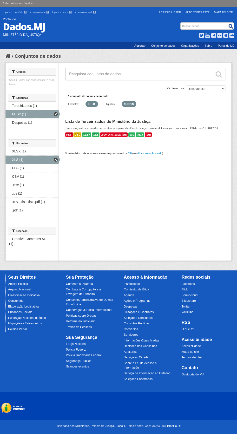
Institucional (132, 284)
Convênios (131, 329)
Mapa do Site (223, 12)
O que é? (188, 329)
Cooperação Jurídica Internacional (89, 310)
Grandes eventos (77, 366)
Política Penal (17, 329)
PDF (69, 134)
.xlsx (140, 134)
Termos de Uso (192, 357)
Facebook (188, 284)
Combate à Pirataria (79, 284)
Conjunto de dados (163, 45)
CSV (77, 134)
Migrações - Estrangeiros (25, 323)
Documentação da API (150, 153)
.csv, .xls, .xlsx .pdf (114, 134)
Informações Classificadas (141, 340)
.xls (131, 134)
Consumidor (16, 300)
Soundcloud (190, 295)
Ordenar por (175, 88)
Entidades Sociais (20, 312)
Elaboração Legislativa (23, 306)
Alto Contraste (197, 12)
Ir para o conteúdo (15, 12)
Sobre (208, 45)
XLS (96, 134)
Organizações (190, 45)
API (130, 153)
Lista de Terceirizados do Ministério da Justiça (108, 121)
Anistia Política (18, 284)
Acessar (140, 45)
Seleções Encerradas (138, 379)
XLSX (87, 134)
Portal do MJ (226, 45)
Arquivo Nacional (19, 289)
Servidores (131, 334)
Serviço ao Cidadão (137, 357)
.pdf (148, 134)
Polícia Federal (76, 349)
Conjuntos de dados (38, 56)
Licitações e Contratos (139, 312)
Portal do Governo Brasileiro (18, 3)
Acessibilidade (170, 12)
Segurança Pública (79, 361)
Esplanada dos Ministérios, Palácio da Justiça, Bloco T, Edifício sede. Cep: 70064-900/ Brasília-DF (118, 426)
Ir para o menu (39, 12)
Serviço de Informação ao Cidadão (147, 373)
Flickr (185, 289)
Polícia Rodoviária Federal (84, 355)
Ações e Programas (137, 300)
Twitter (186, 306)
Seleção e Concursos (138, 318)
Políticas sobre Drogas (81, 315)
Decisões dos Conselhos (140, 346)
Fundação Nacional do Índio (27, 318)
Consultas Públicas (137, 323)
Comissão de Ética (136, 289)
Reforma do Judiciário (81, 321)
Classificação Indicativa (24, 295)
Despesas (130, 306)
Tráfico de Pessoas (79, 327)
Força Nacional (76, 344)
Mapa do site (190, 352)
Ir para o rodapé (85, 12)
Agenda (129, 295)
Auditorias (130, 352)
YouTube (188, 312)
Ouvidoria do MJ (193, 374)
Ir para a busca (62, 12)
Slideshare (189, 300)
